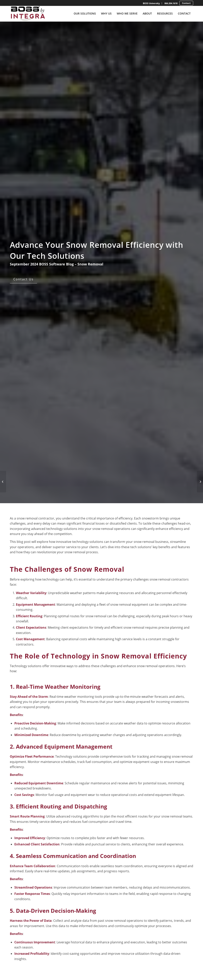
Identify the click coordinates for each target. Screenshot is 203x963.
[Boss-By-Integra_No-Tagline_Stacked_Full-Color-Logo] (27, 13)
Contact (186, 3)
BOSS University (151, 3)
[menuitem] (151, 3)
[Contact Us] (23, 279)
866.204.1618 (170, 3)
